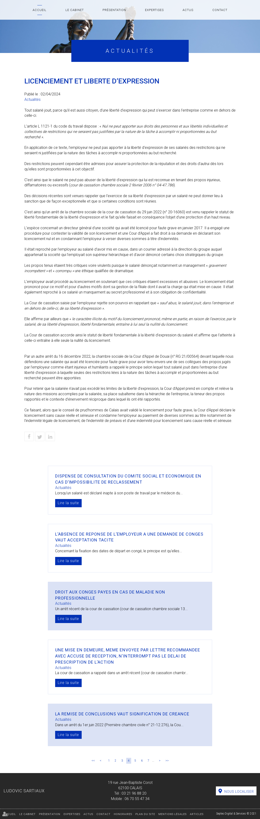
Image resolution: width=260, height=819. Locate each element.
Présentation (114, 10)
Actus (188, 10)
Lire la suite (68, 503)
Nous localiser (239, 791)
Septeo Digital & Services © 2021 (236, 813)
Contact (219, 10)
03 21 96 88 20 (134, 793)
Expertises (154, 10)
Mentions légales (172, 814)
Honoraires (123, 814)
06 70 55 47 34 (137, 798)
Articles (196, 814)
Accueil (39, 10)
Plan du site (145, 814)
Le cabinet (74, 10)
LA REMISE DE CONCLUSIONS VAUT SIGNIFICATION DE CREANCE (122, 713)
